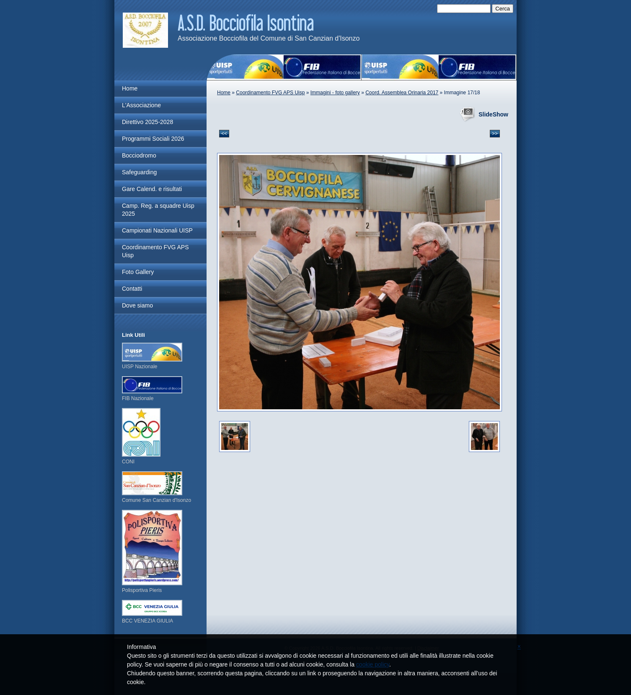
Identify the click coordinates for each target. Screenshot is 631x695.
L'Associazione (141, 105)
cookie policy (372, 664)
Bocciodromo (139, 155)
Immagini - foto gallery (335, 93)
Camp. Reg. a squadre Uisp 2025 (158, 209)
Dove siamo (137, 305)
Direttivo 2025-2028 (147, 122)
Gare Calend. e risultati (152, 189)
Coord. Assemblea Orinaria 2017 (401, 93)
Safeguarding (139, 172)
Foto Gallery (138, 272)
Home (223, 93)
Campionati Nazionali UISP (157, 230)
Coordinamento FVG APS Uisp (270, 93)
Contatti (132, 288)
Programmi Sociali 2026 (153, 138)
